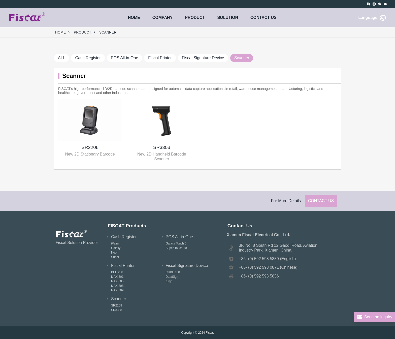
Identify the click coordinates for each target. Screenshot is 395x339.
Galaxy (115, 248)
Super (115, 257)
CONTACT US (263, 17)
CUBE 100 (173, 272)
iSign (169, 281)
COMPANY (162, 17)
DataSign (172, 277)
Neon (114, 252)
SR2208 (89, 147)
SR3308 (161, 147)
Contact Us (321, 201)
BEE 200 (117, 272)
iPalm (115, 243)
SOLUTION (227, 17)
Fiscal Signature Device (203, 58)
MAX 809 (117, 290)
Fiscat (210, 332)
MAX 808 (117, 286)
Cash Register (88, 58)
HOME (134, 17)
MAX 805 (117, 281)
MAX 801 (117, 277)
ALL (61, 58)
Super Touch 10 (176, 248)
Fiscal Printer (160, 58)
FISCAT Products (127, 225)
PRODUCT (195, 17)
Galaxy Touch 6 (176, 243)
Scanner (241, 58)
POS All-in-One (124, 58)
